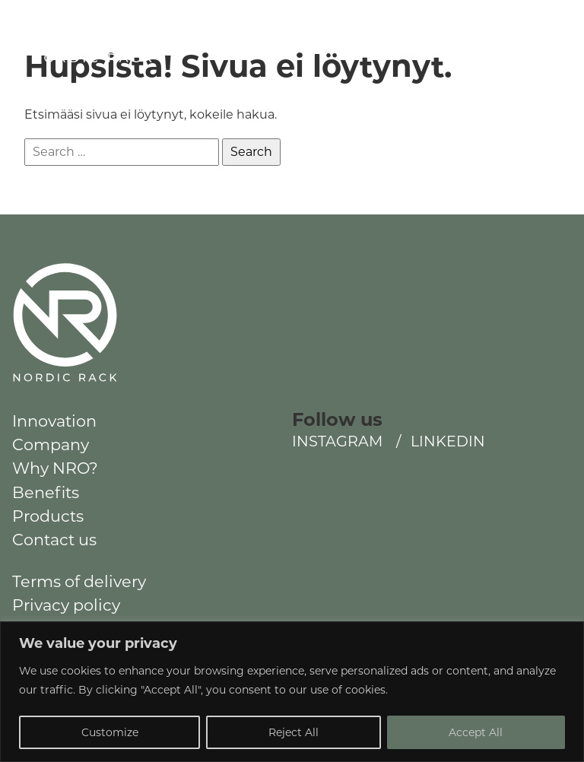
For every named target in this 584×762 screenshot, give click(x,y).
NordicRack (47, 384)
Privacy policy (66, 604)
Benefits (45, 492)
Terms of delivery (79, 581)
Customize (109, 732)
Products (48, 515)
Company (50, 444)
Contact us (54, 539)
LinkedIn (508, 35)
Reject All (293, 732)
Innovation (54, 420)
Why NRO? (55, 468)
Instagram (437, 35)
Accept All (476, 732)
